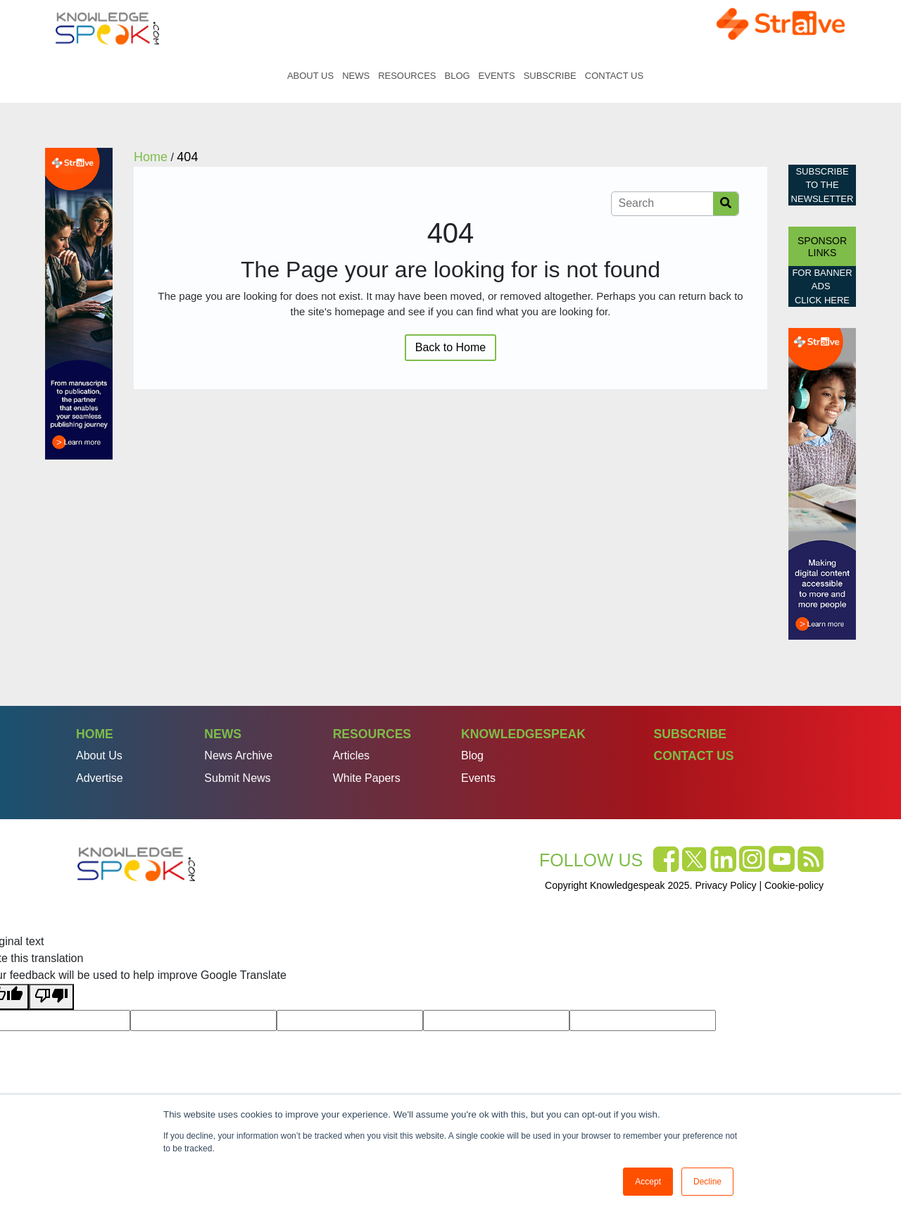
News (356, 75)
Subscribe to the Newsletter (822, 185)
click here (822, 300)
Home (268, 75)
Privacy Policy (725, 885)
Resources (407, 75)
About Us (310, 75)
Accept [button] (648, 1182)
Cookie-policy (794, 885)
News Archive (238, 755)
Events (497, 75)
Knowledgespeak (523, 734)
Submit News (237, 778)
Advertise (99, 778)
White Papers (367, 778)
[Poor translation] (51, 997)
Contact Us (614, 75)
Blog (457, 75)
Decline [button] (707, 1182)
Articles (351, 755)
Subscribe (550, 75)
